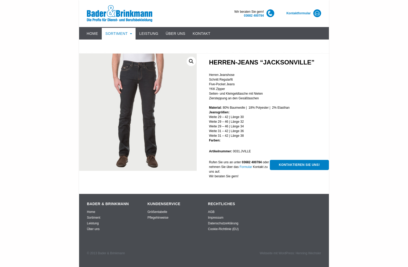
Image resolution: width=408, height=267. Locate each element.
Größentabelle (157, 212)
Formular (246, 167)
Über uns (176, 33)
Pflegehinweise (158, 217)
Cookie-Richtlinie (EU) (223, 229)
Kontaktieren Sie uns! (299, 165)
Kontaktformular (298, 13)
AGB (211, 212)
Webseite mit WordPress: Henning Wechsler (290, 253)
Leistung (148, 33)
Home (92, 33)
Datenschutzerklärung (223, 223)
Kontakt (201, 33)
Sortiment (116, 33)
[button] (191, 61)
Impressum (215, 217)
